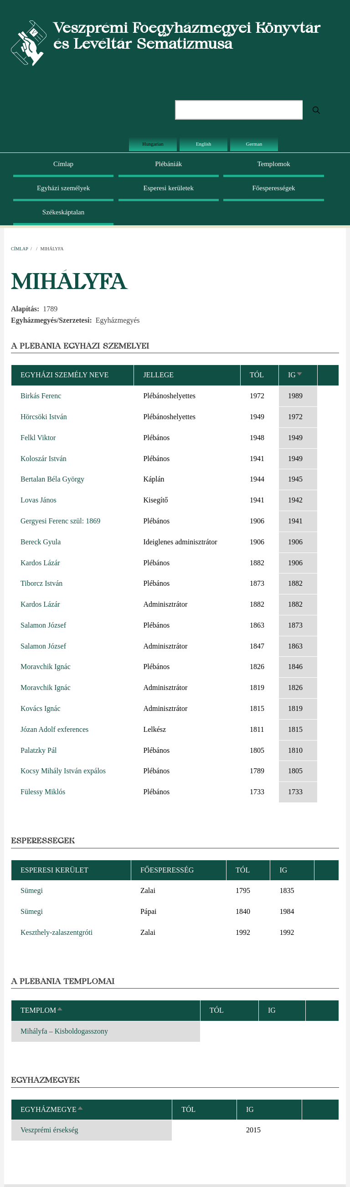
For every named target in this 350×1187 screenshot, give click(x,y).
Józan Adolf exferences (54, 729)
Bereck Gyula (41, 542)
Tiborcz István (41, 583)
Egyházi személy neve (64, 375)
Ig (295, 375)
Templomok (273, 163)
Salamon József (43, 625)
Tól (257, 375)
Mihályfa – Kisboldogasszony (64, 1031)
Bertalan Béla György (52, 479)
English (203, 144)
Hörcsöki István (44, 417)
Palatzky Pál (39, 750)
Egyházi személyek (63, 188)
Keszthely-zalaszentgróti (57, 932)
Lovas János (39, 500)
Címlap (63, 163)
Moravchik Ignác (46, 666)
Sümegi (32, 890)
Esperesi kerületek (169, 188)
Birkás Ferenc (41, 396)
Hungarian (152, 144)
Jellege (158, 375)
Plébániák (168, 163)
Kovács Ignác (41, 708)
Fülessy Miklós (43, 792)
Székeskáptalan (63, 212)
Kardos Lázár (40, 563)
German (254, 144)
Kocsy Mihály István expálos (63, 771)
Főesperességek (273, 188)
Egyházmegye (52, 1109)
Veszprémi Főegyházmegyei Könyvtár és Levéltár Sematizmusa (186, 35)
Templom (42, 1010)
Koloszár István (44, 458)
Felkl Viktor (38, 437)
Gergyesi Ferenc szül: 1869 (60, 521)
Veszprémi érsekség (49, 1130)
